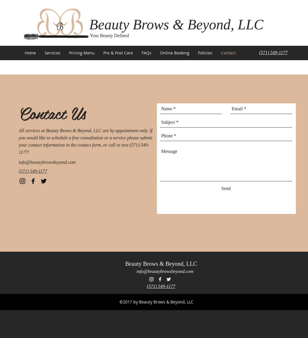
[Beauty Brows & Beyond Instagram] (22, 181)
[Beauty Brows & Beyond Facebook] (33, 181)
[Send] (225, 188)
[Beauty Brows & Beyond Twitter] (43, 181)
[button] (52, 53)
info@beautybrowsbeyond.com (47, 162)
